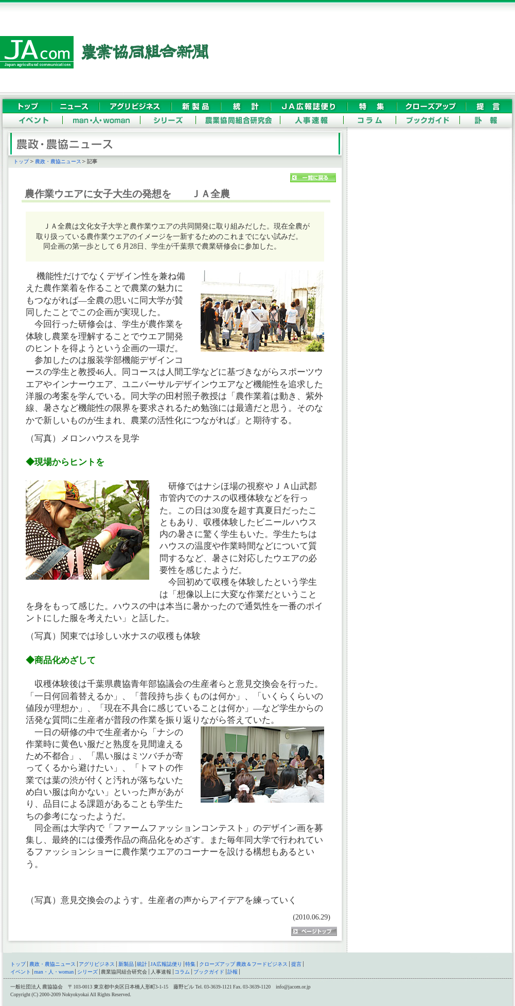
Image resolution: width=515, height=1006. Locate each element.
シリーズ (87, 972)
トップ (21, 161)
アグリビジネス (97, 964)
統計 (142, 964)
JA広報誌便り (166, 964)
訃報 (232, 972)
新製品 (126, 964)
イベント (20, 972)
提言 (296, 964)
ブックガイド (208, 972)
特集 (190, 964)
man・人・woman (54, 972)
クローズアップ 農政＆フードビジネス (243, 964)
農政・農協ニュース (58, 161)
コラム (182, 972)
